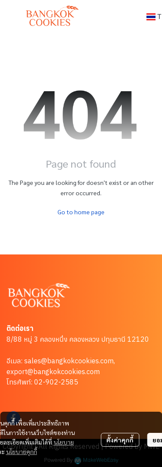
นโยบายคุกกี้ (21, 451)
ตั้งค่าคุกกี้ (119, 440)
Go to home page (81, 212)
